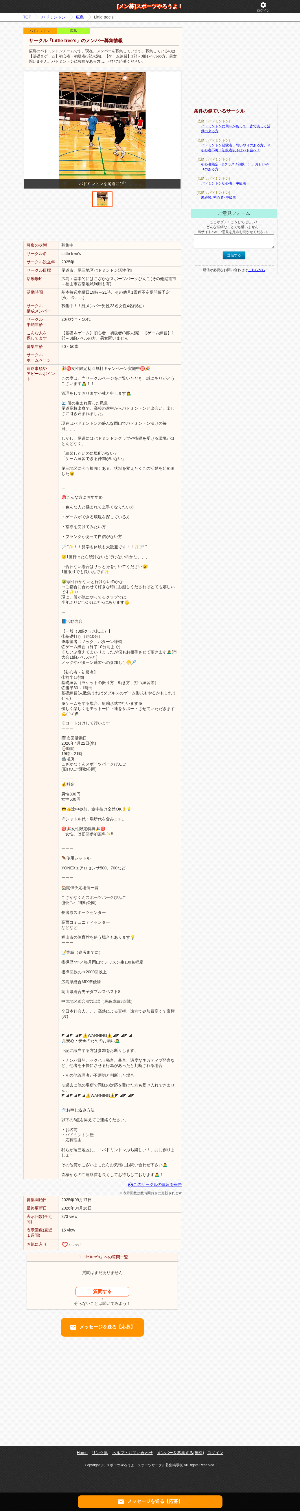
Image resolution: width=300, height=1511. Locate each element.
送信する (234, 255)
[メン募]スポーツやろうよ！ (150, 6)
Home (82, 1452)
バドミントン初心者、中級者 (223, 183)
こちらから (256, 270)
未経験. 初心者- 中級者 (218, 197)
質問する (102, 1291)
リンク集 (100, 1452)
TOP (27, 17)
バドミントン (53, 17)
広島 (80, 17)
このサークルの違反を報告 (155, 1184)
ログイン (263, 6)
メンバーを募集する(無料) (180, 1452)
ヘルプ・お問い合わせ (132, 1452)
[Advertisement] (102, 224)
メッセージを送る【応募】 (102, 1327)
